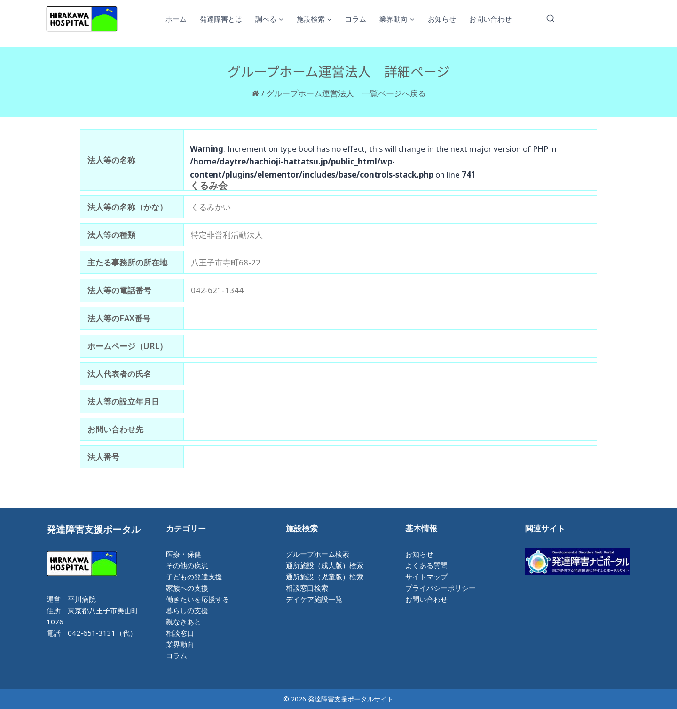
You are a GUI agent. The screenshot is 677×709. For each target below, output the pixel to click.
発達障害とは (221, 18)
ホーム (176, 18)
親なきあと (183, 621)
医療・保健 (183, 554)
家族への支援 (187, 587)
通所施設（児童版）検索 (324, 576)
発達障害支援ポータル (94, 529)
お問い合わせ (490, 18)
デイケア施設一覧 (314, 599)
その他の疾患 (187, 565)
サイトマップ (426, 576)
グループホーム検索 (317, 554)
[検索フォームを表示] (550, 19)
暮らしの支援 (187, 610)
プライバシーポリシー (440, 587)
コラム (355, 18)
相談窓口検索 (307, 587)
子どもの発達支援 (194, 576)
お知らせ (442, 18)
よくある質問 (426, 565)
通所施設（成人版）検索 (324, 565)
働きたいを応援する (197, 599)
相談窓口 (180, 633)
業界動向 (180, 644)
